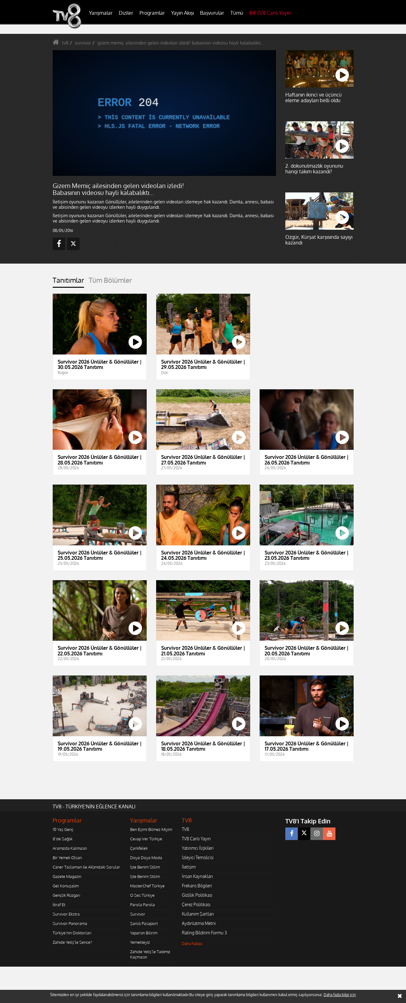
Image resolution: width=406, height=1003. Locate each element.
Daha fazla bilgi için (340, 994)
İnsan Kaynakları (197, 876)
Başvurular (212, 13)
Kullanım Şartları (198, 913)
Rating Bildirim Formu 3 (204, 932)
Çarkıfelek (139, 848)
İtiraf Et (59, 904)
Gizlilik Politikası (197, 895)
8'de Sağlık (62, 838)
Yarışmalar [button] (101, 13)
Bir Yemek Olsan (67, 857)
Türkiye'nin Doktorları (72, 932)
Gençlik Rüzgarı (66, 895)
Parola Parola (142, 904)
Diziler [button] (126, 13)
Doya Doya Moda (146, 857)
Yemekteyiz (140, 942)
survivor (83, 42)
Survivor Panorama (70, 923)
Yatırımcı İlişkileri (198, 848)
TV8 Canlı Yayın (270, 13)
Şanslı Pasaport (144, 923)
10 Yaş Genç (63, 829)
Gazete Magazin (67, 876)
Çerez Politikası (196, 904)
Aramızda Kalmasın (70, 848)
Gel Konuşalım (66, 885)
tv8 (65, 42)
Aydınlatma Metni (199, 923)
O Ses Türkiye (142, 895)
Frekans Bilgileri (197, 885)
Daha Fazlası (192, 943)
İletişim (189, 866)
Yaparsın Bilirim (143, 932)
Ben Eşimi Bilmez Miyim (151, 829)
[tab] (68, 282)
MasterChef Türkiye (147, 885)
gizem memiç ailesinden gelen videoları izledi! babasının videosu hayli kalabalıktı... (180, 42)
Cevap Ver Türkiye (146, 838)
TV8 (185, 829)
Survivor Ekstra (66, 913)
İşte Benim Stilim (145, 866)
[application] (164, 113)
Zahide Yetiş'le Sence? (72, 942)
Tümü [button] (236, 13)
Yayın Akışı (182, 13)
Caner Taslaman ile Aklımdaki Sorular (86, 866)
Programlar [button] (152, 13)
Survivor (137, 913)
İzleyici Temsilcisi (198, 857)
